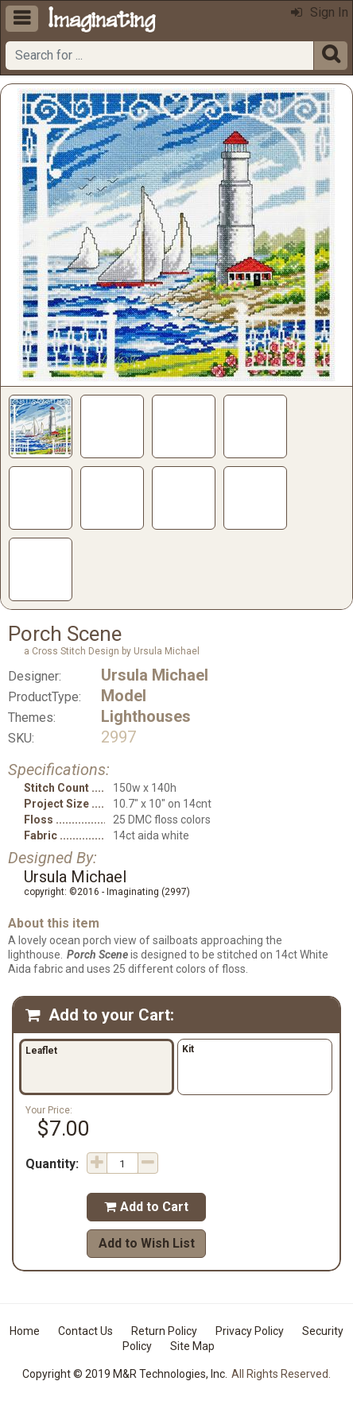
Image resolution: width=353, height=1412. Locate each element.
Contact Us (85, 1331)
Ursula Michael (154, 675)
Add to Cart (146, 1206)
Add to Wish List (147, 1243)
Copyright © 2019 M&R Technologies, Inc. (124, 1374)
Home (25, 1331)
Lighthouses (146, 716)
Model (123, 695)
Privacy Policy (249, 1331)
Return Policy (164, 1331)
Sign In (319, 12)
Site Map (192, 1346)
